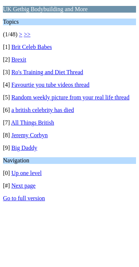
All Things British (32, 122)
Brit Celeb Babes (31, 47)
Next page (23, 185)
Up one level (26, 173)
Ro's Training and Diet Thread (47, 72)
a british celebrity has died (42, 110)
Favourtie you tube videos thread (50, 85)
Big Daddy (24, 148)
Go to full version (24, 198)
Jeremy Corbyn (29, 135)
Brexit (18, 59)
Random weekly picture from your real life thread (70, 97)
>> (27, 34)
